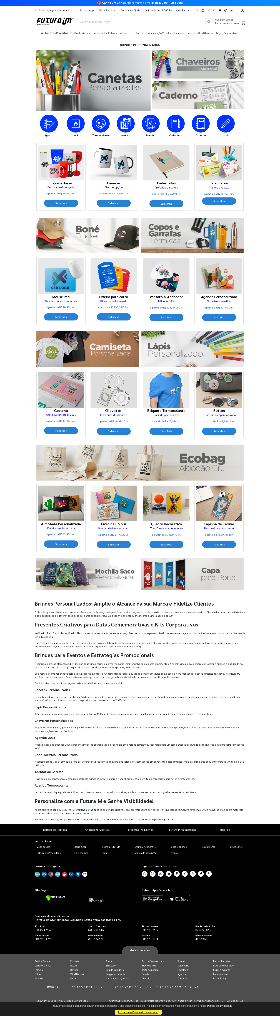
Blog (104, 852)
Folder (38, 974)
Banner (74, 969)
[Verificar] (56, 898)
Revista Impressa (221, 961)
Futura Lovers (236, 846)
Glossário (52, 986)
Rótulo (73, 965)
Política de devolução (145, 852)
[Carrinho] (243, 22)
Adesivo (38, 978)
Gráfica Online (42, 961)
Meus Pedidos (107, 10)
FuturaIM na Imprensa (182, 829)
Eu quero (177, 2)
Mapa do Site (43, 846)
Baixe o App (80, 846)
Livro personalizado (223, 965)
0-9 (196, 986)
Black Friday (219, 978)
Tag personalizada (115, 974)
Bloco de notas (149, 965)
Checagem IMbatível (97, 829)
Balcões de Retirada (55, 829)
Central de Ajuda (130, 10)
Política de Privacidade (49, 852)
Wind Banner (77, 974)
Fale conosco (81, 852)
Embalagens (184, 969)
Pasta (109, 961)
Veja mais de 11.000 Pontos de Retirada (169, 10)
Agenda (182, 974)
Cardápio (182, 978)
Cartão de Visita (43, 965)
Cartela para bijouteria (118, 978)
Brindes (181, 961)
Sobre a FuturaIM (111, 846)
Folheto (39, 969)
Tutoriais (225, 829)
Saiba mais (61, 203)
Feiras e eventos (221, 969)
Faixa (73, 978)
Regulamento (208, 846)
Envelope (111, 965)
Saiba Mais (113, 203)
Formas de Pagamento (50, 866)
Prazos (174, 852)
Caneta (145, 974)
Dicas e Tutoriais (179, 846)
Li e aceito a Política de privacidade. (138, 1012)
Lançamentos (220, 974)
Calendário (183, 965)
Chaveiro (146, 978)
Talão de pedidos (150, 969)
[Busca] (208, 21)
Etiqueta (74, 961)
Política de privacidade (219, 1005)
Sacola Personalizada (153, 961)
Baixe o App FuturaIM (156, 890)
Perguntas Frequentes (140, 829)
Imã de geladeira (115, 969)
